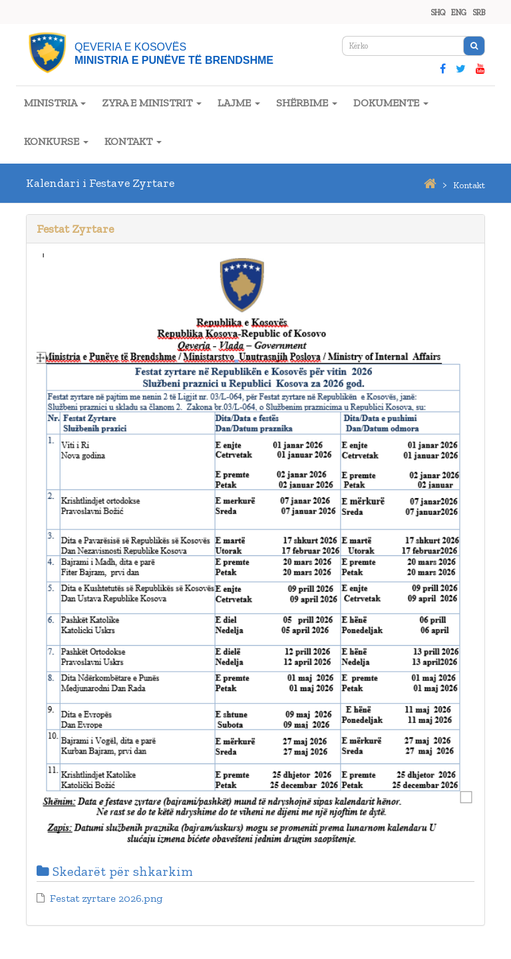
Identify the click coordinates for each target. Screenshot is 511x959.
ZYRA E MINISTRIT (152, 102)
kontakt (469, 185)
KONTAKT (133, 141)
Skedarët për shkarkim (115, 871)
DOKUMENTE (390, 102)
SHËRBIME (306, 102)
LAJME (239, 102)
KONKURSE (56, 141)
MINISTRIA (55, 102)
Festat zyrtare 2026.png (106, 898)
